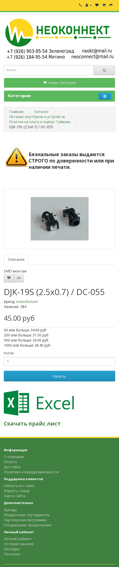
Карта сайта (14, 495)
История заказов (18, 543)
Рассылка (12, 554)
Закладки (12, 548)
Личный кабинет (18, 538)
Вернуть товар (17, 490)
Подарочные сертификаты (27, 514)
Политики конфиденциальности (31, 471)
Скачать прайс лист (32, 423)
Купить (59, 376)
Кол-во (9, 353)
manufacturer (27, 301)
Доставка (12, 466)
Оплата (10, 461)
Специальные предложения (27, 525)
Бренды (10, 509)
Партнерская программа (25, 519)
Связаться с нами (19, 485)
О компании (14, 456)
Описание (16, 259)
